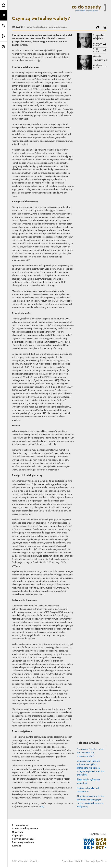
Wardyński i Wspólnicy (28, 861)
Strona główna (20, 825)
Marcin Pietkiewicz (100, 58)
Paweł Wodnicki (76, 861)
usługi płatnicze (58, 27)
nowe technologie (36, 27)
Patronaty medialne (23, 842)
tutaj (42, 806)
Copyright (17, 835)
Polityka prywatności (23, 838)
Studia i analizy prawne (25, 828)
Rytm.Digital (101, 861)
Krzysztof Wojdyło (99, 36)
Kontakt (16, 845)
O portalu (17, 832)
